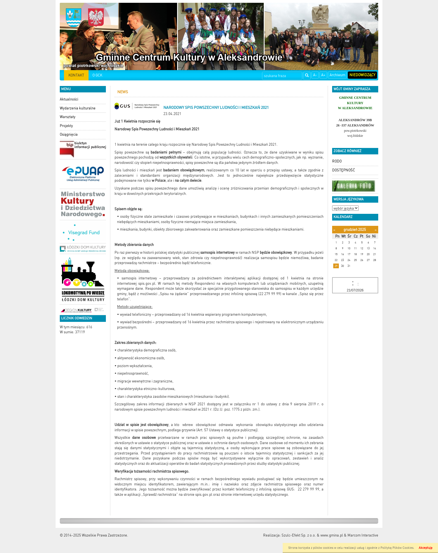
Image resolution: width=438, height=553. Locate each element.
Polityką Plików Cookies (396, 548)
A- (315, 75)
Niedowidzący (362, 75)
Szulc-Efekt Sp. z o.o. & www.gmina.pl (312, 535)
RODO (337, 161)
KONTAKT (76, 75)
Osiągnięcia (69, 134)
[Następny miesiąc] (376, 230)
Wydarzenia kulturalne (78, 108)
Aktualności (69, 99)
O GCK (97, 75)
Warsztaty (67, 117)
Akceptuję (425, 548)
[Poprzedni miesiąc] (334, 230)
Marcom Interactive (362, 535)
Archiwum (337, 75)
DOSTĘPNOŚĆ (343, 170)
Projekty (66, 126)
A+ (323, 75)
